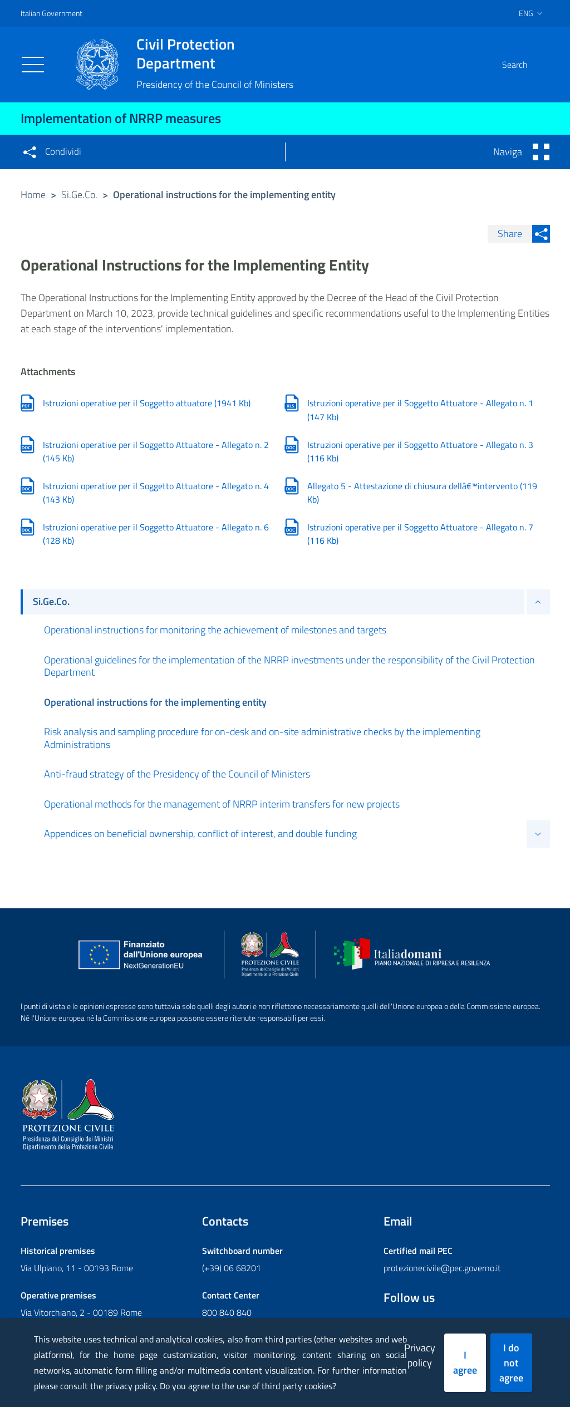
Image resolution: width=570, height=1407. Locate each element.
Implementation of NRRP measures (121, 118)
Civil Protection (214, 53)
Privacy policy (419, 1355)
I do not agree (511, 1362)
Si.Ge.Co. (79, 194)
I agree (465, 1362)
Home (33, 194)
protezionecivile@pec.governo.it (442, 1269)
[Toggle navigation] (32, 64)
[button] (536, 64)
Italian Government (51, 13)
